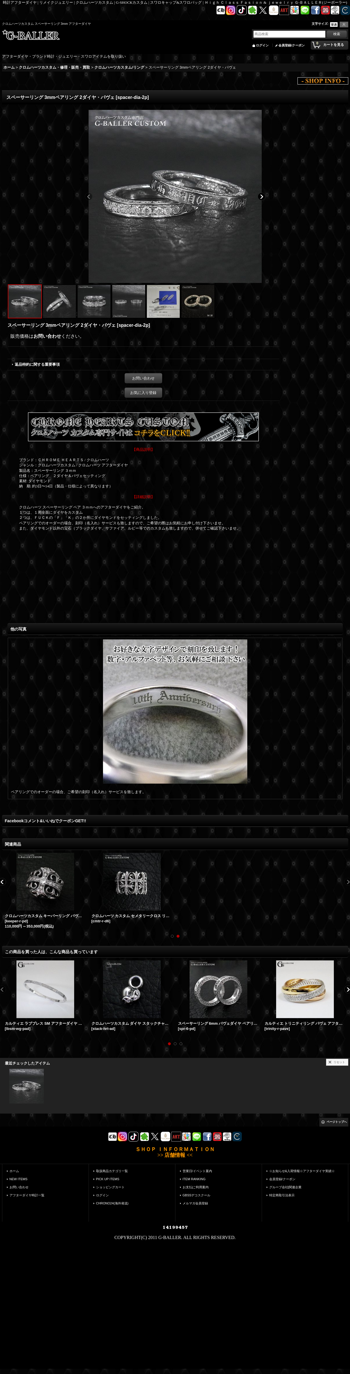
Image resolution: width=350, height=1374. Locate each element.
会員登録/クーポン (291, 45)
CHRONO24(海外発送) (112, 1203)
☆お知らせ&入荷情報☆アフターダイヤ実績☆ (302, 1171)
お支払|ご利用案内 (196, 1187)
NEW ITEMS (19, 1179)
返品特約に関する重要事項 (37, 364)
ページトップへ (337, 1121)
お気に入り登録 (143, 393)
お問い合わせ (47, 336)
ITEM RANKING (194, 1179)
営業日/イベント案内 (197, 1171)
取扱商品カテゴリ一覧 (112, 1171)
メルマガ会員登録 (195, 1203)
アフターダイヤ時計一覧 (27, 1195)
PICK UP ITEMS (107, 1179)
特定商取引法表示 (282, 1195)
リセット (339, 1062)
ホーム (14, 1171)
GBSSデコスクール (197, 1195)
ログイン (262, 45)
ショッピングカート (110, 1187)
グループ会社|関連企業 (285, 1187)
